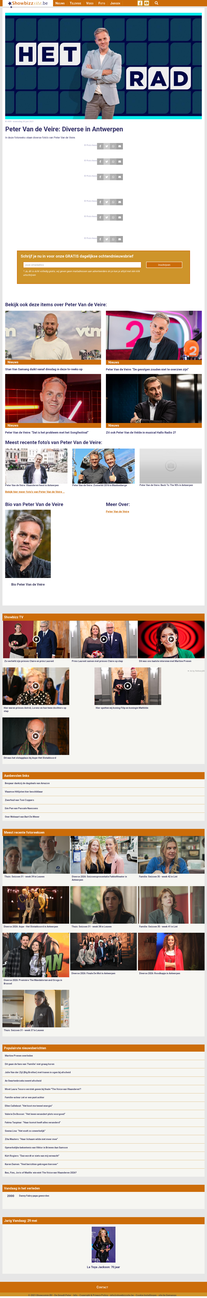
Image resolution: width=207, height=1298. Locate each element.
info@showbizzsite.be (122, 1295)
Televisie (75, 3)
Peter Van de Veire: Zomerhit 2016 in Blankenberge (99, 485)
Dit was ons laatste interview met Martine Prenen (165, 661)
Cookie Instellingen (146, 1295)
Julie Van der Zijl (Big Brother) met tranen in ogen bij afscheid (38, 1072)
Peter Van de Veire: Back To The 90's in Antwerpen (166, 485)
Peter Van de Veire (117, 511)
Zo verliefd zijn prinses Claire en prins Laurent (29, 661)
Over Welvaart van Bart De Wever (22, 816)
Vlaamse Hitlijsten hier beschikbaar (24, 791)
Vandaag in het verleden (22, 1188)
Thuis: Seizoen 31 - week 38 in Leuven (91, 926)
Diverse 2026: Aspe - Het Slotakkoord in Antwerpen (31, 926)
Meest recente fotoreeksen (24, 832)
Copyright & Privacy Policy (93, 1295)
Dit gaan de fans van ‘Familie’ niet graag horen (29, 1064)
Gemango (171, 1295)
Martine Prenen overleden (19, 1055)
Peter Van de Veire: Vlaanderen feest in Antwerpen (32, 485)
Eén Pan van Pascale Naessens (21, 808)
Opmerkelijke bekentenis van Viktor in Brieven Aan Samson (36, 1147)
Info (75, 1295)
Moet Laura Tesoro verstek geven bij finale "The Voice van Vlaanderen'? (43, 1089)
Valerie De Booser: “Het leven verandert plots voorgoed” (35, 1114)
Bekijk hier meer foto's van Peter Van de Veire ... (35, 491)
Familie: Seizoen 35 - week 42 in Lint (158, 876)
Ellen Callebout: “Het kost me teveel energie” (29, 1106)
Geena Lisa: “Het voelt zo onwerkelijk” (25, 1131)
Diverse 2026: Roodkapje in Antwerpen (159, 973)
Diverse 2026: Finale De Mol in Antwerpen (93, 973)
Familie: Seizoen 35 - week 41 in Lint (158, 926)
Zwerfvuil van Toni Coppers (19, 800)
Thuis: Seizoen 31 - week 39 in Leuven (24, 876)
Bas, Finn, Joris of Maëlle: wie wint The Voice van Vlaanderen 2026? (41, 1172)
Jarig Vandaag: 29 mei (20, 1221)
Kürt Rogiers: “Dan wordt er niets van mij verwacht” (32, 1156)
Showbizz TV (13, 617)
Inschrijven (164, 264)
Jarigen (115, 3)
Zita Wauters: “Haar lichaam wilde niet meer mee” (31, 1139)
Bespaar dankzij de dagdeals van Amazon (27, 783)
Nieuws (60, 3)
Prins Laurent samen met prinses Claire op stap (97, 661)
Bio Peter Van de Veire (28, 584)
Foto (101, 3)
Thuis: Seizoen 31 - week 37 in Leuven (24, 1030)
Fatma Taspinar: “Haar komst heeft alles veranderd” (33, 1122)
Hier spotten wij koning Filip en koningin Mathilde (122, 708)
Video (89, 3)
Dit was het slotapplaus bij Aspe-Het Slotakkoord (30, 758)
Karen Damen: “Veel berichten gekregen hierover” (31, 1164)
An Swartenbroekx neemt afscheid (23, 1080)
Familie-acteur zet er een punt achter (24, 1097)
